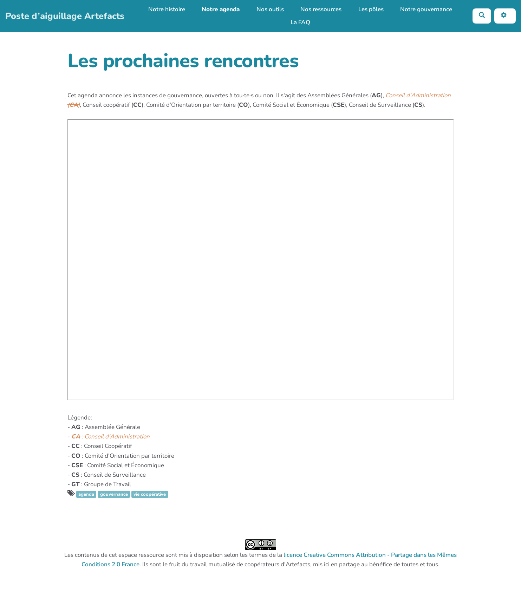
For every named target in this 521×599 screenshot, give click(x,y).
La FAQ (300, 22)
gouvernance (114, 494)
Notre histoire (166, 9)
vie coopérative (149, 494)
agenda (86, 494)
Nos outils (270, 9)
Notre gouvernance (426, 9)
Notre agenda (221, 9)
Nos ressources (320, 9)
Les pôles (371, 9)
